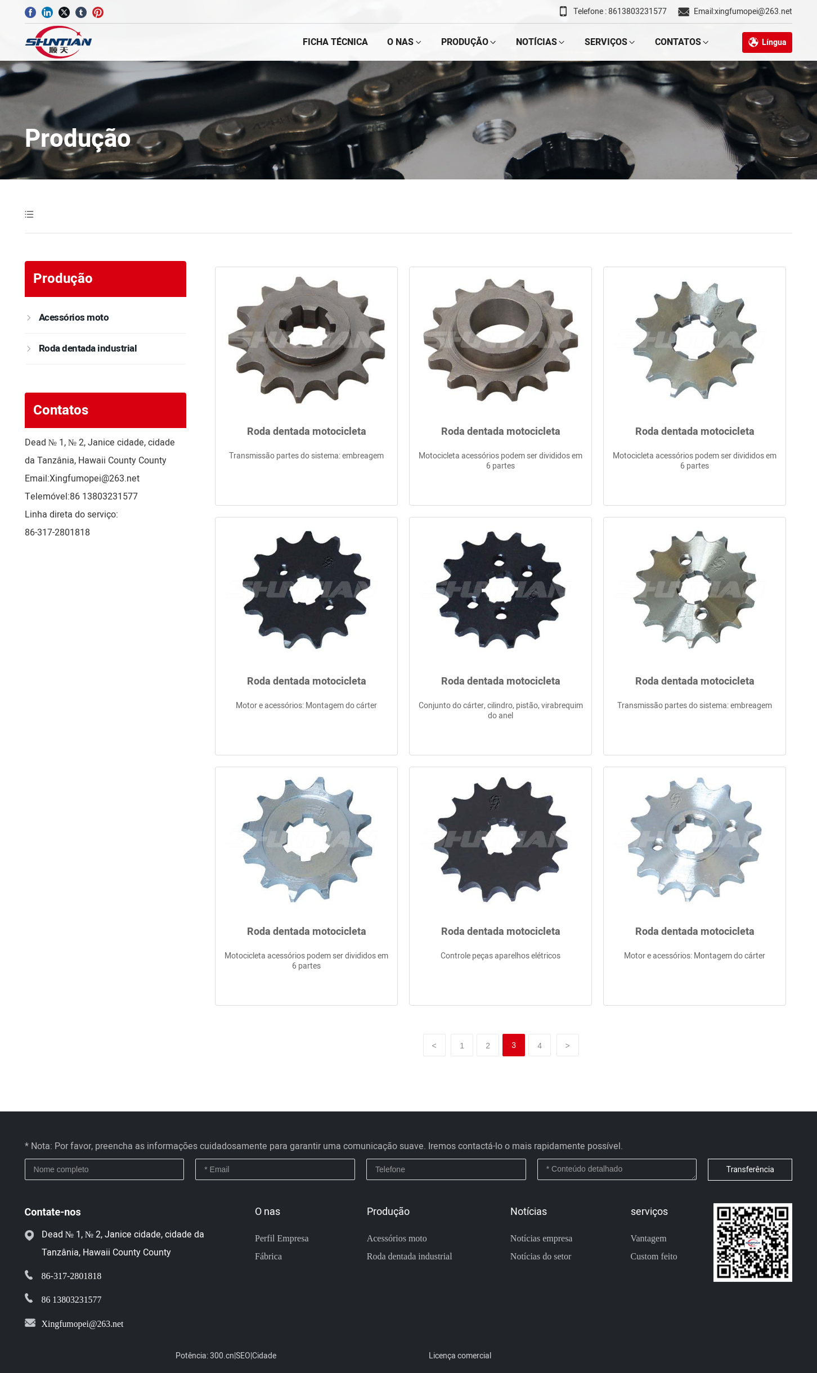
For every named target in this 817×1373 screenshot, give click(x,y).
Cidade (264, 1356)
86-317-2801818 (57, 532)
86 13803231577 (104, 496)
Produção (78, 139)
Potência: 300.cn (205, 1356)
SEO (243, 1356)
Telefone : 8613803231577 (620, 11)
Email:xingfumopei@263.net (743, 11)
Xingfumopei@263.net (95, 478)
